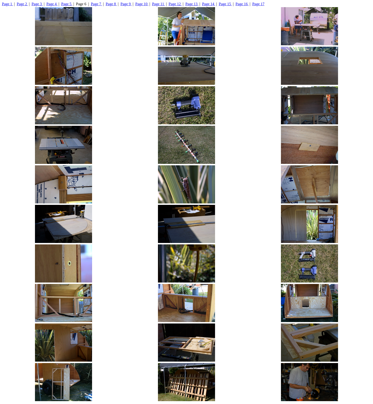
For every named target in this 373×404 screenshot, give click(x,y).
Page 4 (52, 4)
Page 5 (66, 4)
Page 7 (96, 4)
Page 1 (7, 4)
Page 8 (111, 4)
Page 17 (258, 4)
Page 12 (175, 4)
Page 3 (37, 4)
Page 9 (126, 4)
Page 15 (225, 4)
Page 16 (242, 4)
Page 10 (141, 4)
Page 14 (208, 4)
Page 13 (191, 4)
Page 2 (22, 4)
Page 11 (158, 4)
